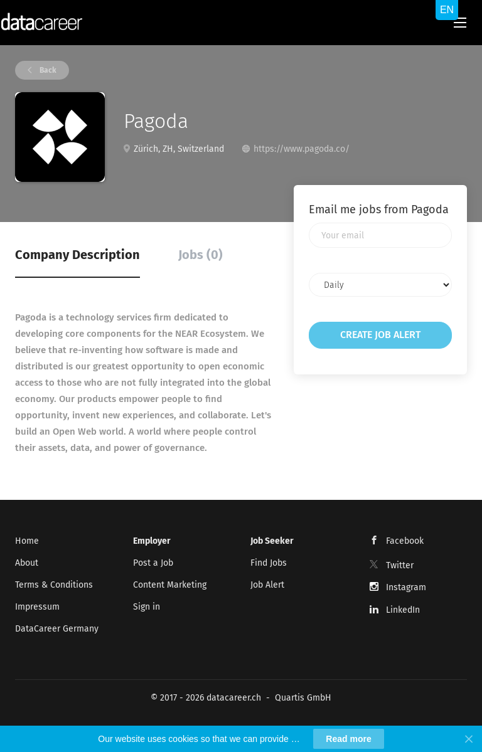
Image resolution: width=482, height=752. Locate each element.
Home (27, 541)
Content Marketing (169, 585)
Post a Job (153, 563)
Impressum (37, 606)
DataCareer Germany (57, 628)
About (26, 563)
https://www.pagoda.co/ (302, 149)
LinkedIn (403, 610)
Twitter (400, 565)
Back (47, 70)
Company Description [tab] (77, 254)
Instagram (406, 587)
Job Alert (267, 585)
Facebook (405, 541)
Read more (348, 739)
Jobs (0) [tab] (200, 254)
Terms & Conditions (54, 585)
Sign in (146, 606)
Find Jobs (268, 563)
